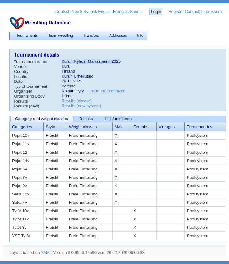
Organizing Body (29, 96)
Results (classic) (77, 100)
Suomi (135, 11)
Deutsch (63, 11)
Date (18, 81)
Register (176, 11)
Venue (20, 66)
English (105, 11)
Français (121, 11)
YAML (46, 252)
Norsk (76, 11)
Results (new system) (81, 105)
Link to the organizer (106, 91)
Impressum (211, 11)
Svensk (90, 11)
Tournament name (30, 61)
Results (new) (26, 106)
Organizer (23, 91)
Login (156, 11)
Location (21, 76)
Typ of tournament (30, 86)
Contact (192, 11)
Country (21, 71)
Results (21, 101)
